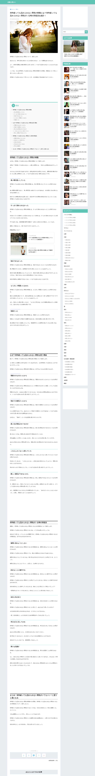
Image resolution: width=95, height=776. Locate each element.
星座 (65, 349)
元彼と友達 (67, 244)
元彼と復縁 (67, 247)
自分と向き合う (17, 142)
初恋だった (16, 119)
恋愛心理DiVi (12, 2)
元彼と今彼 (67, 242)
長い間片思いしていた (19, 112)
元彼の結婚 (67, 252)
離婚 (65, 383)
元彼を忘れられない (69, 257)
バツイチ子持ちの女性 (70, 219)
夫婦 (65, 284)
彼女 (65, 309)
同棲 (65, 262)
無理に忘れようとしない (20, 138)
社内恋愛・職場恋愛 (69, 358)
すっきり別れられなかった (20, 114)
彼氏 (65, 322)
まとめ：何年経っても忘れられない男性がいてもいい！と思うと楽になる (31, 149)
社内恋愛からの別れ (69, 361)
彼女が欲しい (68, 314)
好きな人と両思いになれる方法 (72, 298)
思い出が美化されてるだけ (20, 129)
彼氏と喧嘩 (67, 335)
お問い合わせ (56, 772)
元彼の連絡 (67, 254)
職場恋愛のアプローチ (70, 374)
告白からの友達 (68, 268)
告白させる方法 (68, 271)
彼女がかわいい (68, 312)
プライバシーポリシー (47, 772)
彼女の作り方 (68, 319)
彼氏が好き (67, 330)
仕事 (65, 233)
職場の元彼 (67, 260)
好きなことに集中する (19, 140)
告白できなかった (18, 116)
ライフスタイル (68, 230)
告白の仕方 (67, 265)
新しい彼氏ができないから (20, 132)
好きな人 (66, 290)
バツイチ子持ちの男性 (70, 224)
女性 (65, 287)
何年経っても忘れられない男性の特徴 (22, 109)
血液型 (65, 380)
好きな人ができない (69, 293)
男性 (65, 355)
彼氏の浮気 (67, 340)
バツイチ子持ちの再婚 (70, 217)
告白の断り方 (68, 278)
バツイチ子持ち (68, 214)
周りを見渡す (17, 146)
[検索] (86, 31)
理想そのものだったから (20, 125)
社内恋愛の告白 (68, 364)
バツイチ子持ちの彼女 (70, 222)
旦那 (65, 346)
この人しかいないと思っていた (21, 131)
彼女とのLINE (68, 317)
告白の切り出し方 (69, 276)
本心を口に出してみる (19, 144)
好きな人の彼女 (68, 300)
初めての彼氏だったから (20, 127)
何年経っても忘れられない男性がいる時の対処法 (25, 135)
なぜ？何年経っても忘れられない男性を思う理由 (25, 122)
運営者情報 (38, 772)
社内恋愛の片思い (69, 369)
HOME (47, 769)
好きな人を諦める (69, 303)
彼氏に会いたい (68, 338)
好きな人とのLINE (69, 295)
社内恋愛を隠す (68, 372)
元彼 (65, 236)
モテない (66, 227)
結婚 (65, 377)
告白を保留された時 (69, 281)
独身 (65, 352)
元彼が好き (67, 239)
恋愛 (65, 343)
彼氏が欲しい (68, 333)
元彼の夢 (67, 249)
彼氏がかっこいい (69, 325)
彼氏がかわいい (68, 328)
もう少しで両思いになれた (20, 117)
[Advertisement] (34, 89)
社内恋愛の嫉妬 (68, 366)
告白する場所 (68, 273)
